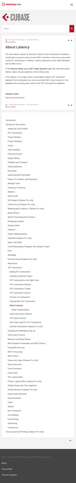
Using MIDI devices (16, 347)
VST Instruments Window (20, 284)
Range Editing (13, 158)
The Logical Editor (15, 377)
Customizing (13, 419)
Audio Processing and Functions (21, 217)
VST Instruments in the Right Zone (24, 280)
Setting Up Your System (18, 129)
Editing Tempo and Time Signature (22, 385)
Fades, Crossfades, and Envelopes (22, 179)
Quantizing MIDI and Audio (19, 175)
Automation (12, 263)
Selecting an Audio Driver (15, 98)
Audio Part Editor (15, 242)
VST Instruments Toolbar (20, 289)
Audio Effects (13, 213)
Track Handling (14, 150)
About (4, 463)
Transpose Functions (16, 188)
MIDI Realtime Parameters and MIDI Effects (27, 343)
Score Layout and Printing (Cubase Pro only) (25, 432)
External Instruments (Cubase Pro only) (26, 326)
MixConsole (13, 196)
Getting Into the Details (17, 40)
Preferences (13, 427)
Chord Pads (13, 373)
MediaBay (12, 255)
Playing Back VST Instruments (22, 301)
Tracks (10, 145)
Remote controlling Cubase (19, 339)
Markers (11, 192)
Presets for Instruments (20, 297)
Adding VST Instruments (20, 272)
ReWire (11, 406)
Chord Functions (14, 368)
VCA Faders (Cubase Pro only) (20, 200)
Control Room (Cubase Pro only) (21, 204)
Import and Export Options (21, 314)
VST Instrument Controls (20, 293)
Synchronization (14, 398)
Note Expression (15, 364)
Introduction (11, 120)
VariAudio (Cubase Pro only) (20, 238)
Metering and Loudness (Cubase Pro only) (26, 208)
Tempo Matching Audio (17, 234)
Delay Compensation (20, 310)
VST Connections (15, 133)
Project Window (14, 137)
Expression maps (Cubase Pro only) (23, 360)
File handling (13, 415)
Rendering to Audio (16, 221)
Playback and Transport (18, 162)
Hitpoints (11, 230)
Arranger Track (14, 183)
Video (10, 402)
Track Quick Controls (16, 335)
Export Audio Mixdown (17, 394)
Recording (12, 171)
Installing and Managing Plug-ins (21, 331)
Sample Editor (14, 225)
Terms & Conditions (9, 475)
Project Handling (15, 141)
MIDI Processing (15, 352)
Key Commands (14, 411)
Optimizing (12, 423)
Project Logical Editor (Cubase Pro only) (25, 381)
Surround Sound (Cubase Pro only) (22, 259)
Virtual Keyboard (15, 166)
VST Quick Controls (18, 318)
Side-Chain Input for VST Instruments (25, 322)
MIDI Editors (13, 356)
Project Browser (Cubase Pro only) (22, 390)
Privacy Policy (7, 469)
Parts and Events (15, 154)
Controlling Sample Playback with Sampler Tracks (29, 246)
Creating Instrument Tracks (21, 276)
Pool (10, 251)
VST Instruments (32, 40)
